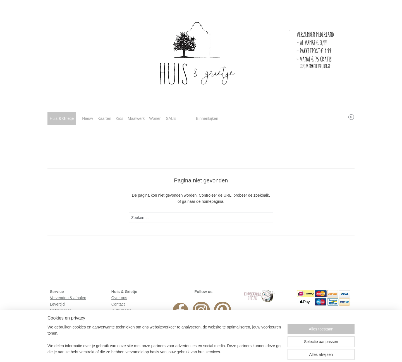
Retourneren (61, 310)
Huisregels (59, 316)
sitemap (183, 351)
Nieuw (87, 118)
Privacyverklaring (65, 323)
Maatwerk (136, 118)
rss (194, 351)
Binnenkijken (207, 118)
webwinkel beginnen (212, 351)
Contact (118, 304)
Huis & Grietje (62, 118)
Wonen (155, 118)
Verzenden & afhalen (68, 298)
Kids (119, 118)
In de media (121, 310)
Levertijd (57, 304)
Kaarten (104, 118)
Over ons (119, 298)
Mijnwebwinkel (255, 351)
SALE (171, 118)
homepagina (212, 201)
